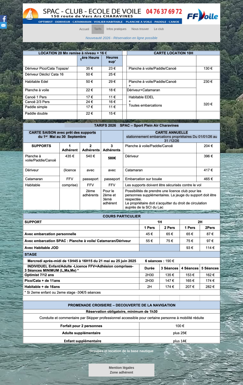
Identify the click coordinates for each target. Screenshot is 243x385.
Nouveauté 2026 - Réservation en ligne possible (121, 38)
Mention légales (121, 367)
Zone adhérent (121, 372)
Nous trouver (140, 29)
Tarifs (97, 29)
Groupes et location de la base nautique (122, 351)
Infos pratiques (116, 29)
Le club (159, 29)
